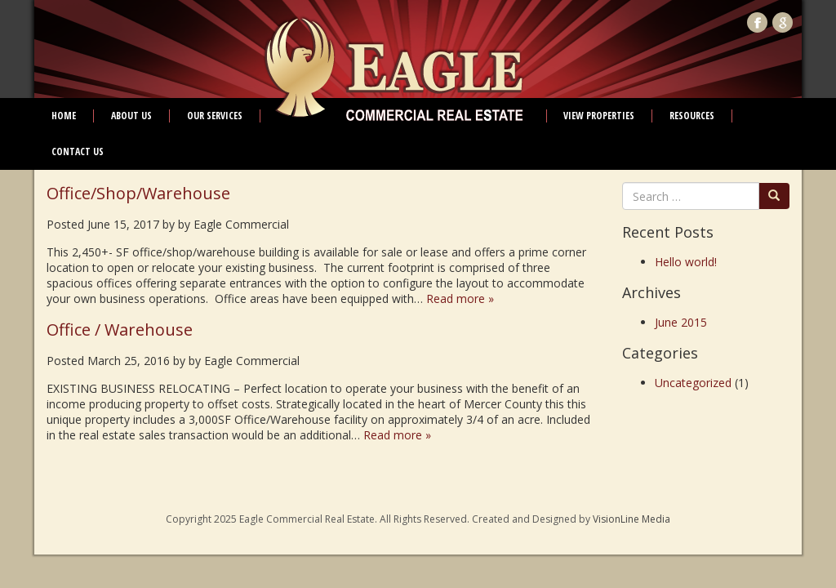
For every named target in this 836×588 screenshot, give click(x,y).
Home (63, 115)
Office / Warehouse (120, 329)
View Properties (598, 115)
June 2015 (681, 322)
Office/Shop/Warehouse (138, 193)
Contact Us (77, 151)
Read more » (460, 298)
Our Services (214, 115)
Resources (691, 115)
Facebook (757, 22)
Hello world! (686, 262)
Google (782, 22)
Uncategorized (693, 382)
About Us (131, 115)
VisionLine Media (631, 519)
